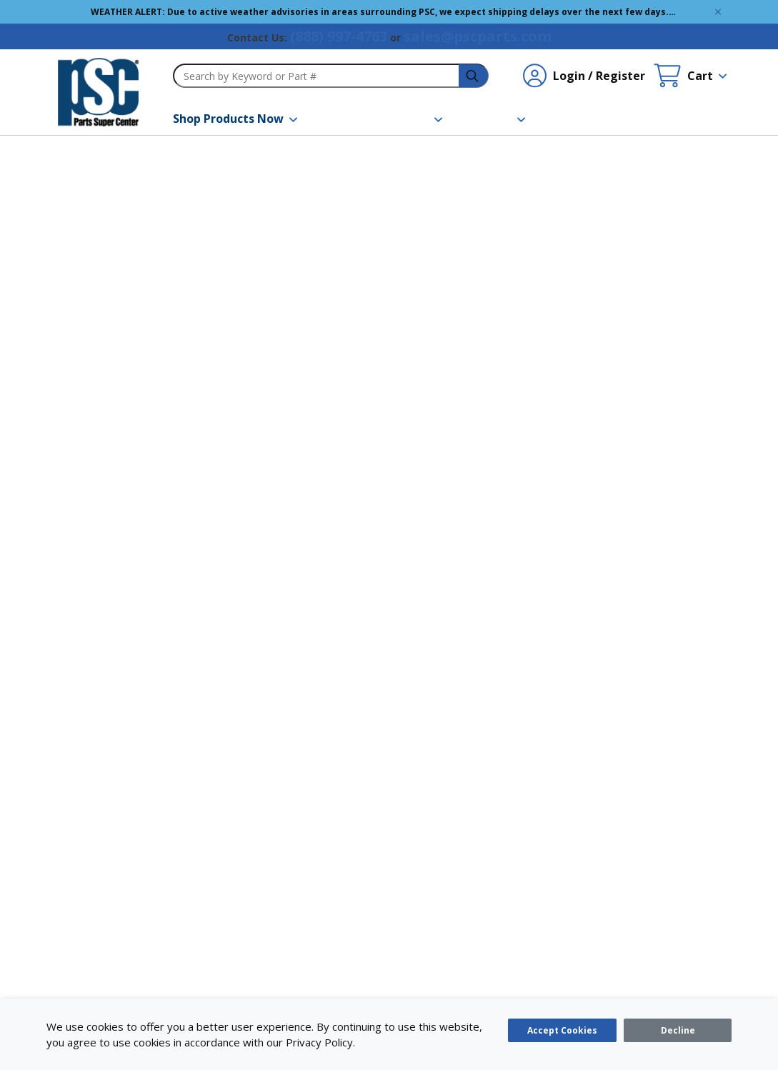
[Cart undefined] (690, 76)
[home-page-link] (98, 92)
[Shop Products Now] (235, 118)
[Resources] (406, 118)
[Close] (678, 1030)
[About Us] (492, 118)
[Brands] (334, 118)
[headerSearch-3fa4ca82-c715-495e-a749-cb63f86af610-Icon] (473, 76)
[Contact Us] (574, 118)
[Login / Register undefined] (584, 76)
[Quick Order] (657, 118)
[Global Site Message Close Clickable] (718, 11)
